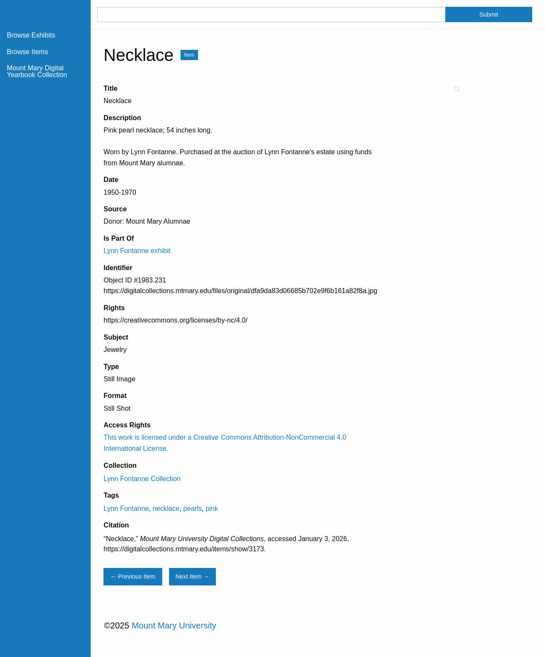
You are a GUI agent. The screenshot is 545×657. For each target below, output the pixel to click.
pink (212, 508)
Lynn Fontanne (126, 508)
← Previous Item (132, 576)
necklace (165, 508)
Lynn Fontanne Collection (142, 478)
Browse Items (27, 51)
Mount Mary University (174, 625)
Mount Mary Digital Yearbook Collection (37, 71)
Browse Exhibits (31, 35)
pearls (192, 508)
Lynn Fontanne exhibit (136, 250)
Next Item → (192, 576)
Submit (488, 14)
